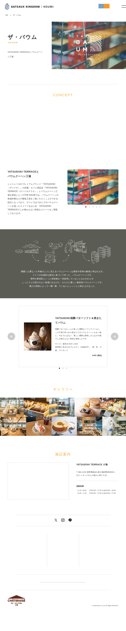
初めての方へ (79, 7)
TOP (7, 15)
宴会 (57, 569)
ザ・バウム (60, 555)
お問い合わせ (93, 570)
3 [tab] (92, 206)
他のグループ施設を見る (63, 595)
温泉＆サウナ (63, 549)
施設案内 (91, 560)
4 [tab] (96, 206)
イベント (26, 556)
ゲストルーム (63, 535)
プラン (25, 546)
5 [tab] (100, 206)
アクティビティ (94, 549)
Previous (11, 336)
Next (114, 336)
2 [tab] (89, 206)
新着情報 (26, 551)
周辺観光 (93, 555)
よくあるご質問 (92, 565)
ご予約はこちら (99, 7)
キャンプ (58, 574)
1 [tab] (85, 206)
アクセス (91, 535)
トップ (24, 535)
